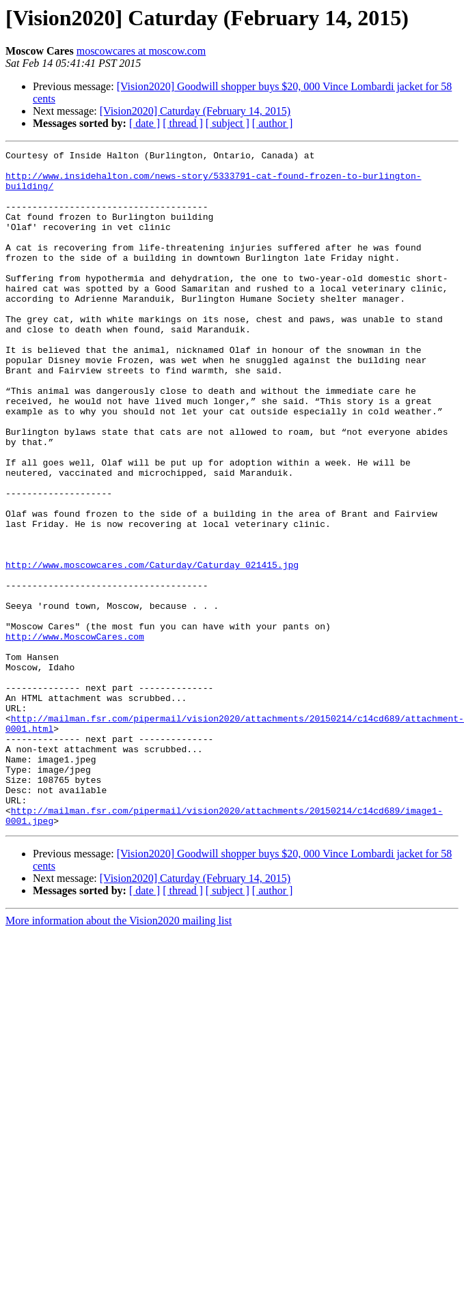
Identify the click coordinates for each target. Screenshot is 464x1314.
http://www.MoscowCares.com (74, 734)
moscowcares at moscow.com (141, 51)
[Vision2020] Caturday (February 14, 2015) (195, 111)
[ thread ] (183, 123)
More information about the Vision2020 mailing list (118, 1055)
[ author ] (272, 123)
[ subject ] (227, 123)
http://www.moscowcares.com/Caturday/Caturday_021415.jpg (152, 648)
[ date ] (144, 123)
